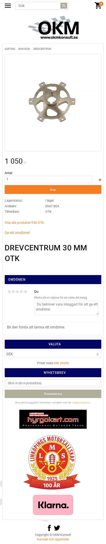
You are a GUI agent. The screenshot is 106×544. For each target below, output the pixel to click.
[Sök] (63, 6)
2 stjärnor (13, 292)
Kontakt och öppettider (53, 539)
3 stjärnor (17, 292)
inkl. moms (61, 363)
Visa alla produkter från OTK (24, 222)
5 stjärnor (25, 292)
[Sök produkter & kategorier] (42, 5)
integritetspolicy (81, 402)
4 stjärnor (21, 292)
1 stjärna (9, 292)
